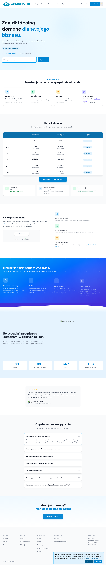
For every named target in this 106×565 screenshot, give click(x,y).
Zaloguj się (84, 4)
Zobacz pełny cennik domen (53, 179)
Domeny (50, 4)
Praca (39, 541)
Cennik (22, 538)
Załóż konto (95, 4)
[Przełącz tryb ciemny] (101, 4)
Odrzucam (89, 561)
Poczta (43, 4)
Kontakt (39, 551)
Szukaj (43, 60)
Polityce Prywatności (91, 558)
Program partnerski (43, 548)
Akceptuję (98, 561)
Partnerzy (40, 545)
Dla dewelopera (61, 4)
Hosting (35, 4)
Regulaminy (57, 538)
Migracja (22, 545)
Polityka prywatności (60, 541)
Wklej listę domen (25, 53)
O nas (71, 4)
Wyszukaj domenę (10, 53)
